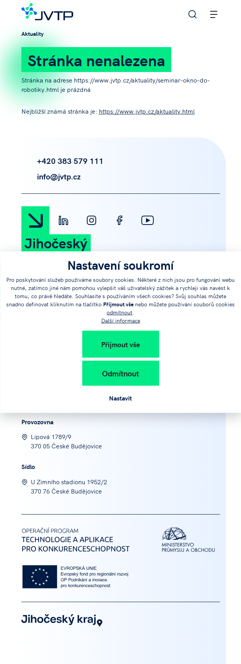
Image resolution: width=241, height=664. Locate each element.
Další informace (120, 320)
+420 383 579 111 (62, 160)
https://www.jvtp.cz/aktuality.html (147, 111)
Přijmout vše (120, 344)
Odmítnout (120, 372)
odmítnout (119, 312)
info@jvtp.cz (51, 176)
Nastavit (120, 397)
